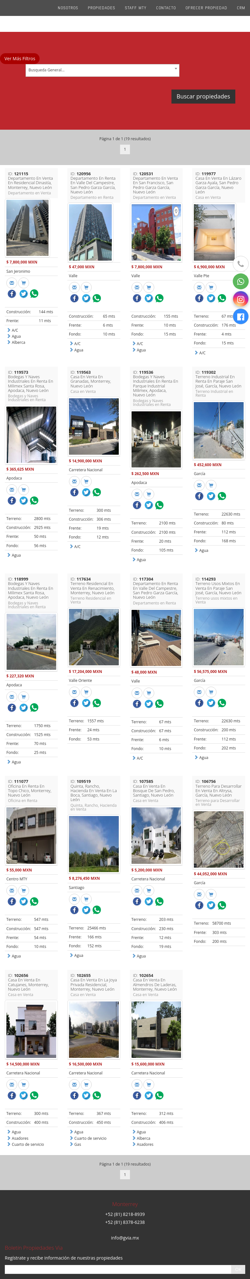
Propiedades (101, 16)
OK (238, 1227)
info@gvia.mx (125, 1195)
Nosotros (68, 16)
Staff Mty (136, 16)
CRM (241, 16)
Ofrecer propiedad (206, 16)
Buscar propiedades (203, 96)
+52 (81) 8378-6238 (125, 1179)
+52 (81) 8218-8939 (125, 1172)
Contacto (166, 16)
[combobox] (102, 70)
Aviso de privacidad (125, 1265)
